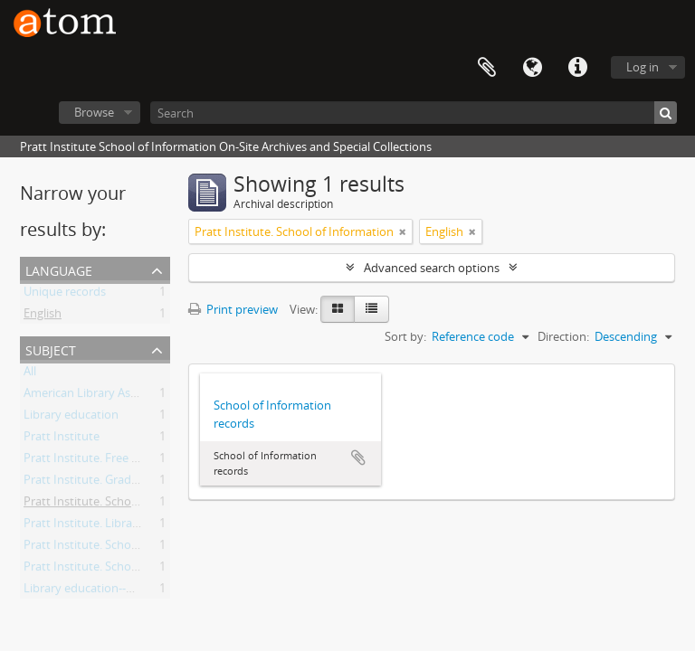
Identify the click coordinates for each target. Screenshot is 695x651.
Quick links (577, 67)
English (43, 316)
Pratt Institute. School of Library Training (133, 569)
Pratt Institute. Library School (103, 526)
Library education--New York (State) (119, 591)
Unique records (65, 295)
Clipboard (486, 67)
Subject (50, 348)
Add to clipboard (358, 457)
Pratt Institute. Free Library (96, 461)
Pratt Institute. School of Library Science (131, 548)
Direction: (563, 336)
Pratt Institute (62, 439)
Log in (642, 67)
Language (532, 67)
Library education (71, 418)
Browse (94, 112)
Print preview (233, 309)
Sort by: (405, 336)
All (30, 374)
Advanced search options (432, 267)
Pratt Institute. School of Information (123, 504)
